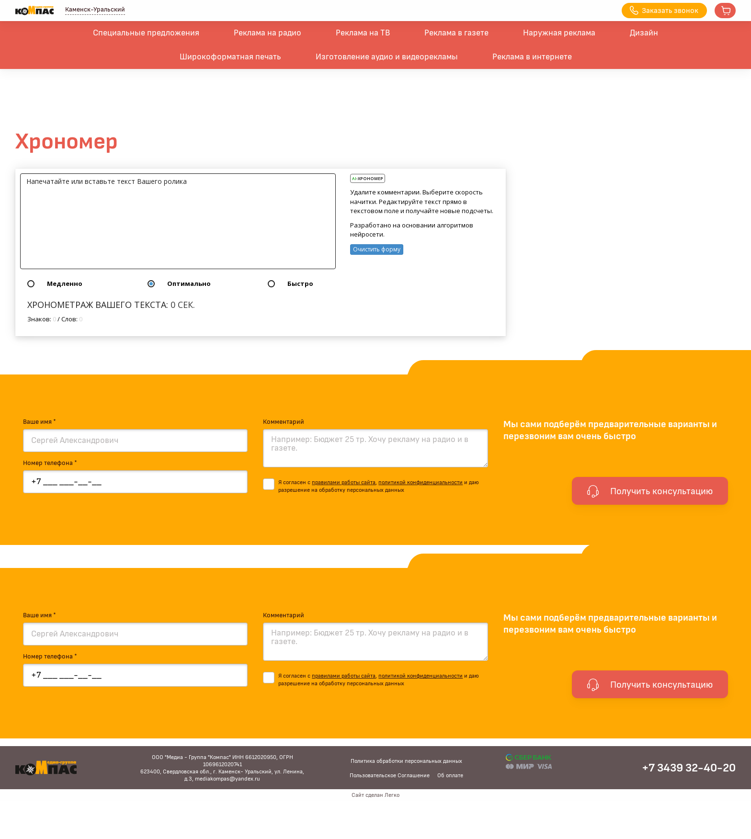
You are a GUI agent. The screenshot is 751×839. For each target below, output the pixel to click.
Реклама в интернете (532, 57)
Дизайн (644, 33)
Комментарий (283, 422)
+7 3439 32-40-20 (689, 768)
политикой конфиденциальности (420, 482)
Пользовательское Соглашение (390, 775)
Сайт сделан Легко (375, 795)
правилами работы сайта (344, 482)
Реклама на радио (267, 33)
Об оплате (450, 775)
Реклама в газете (456, 33)
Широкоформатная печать (230, 57)
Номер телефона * (50, 463)
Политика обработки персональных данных (406, 761)
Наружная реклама (559, 33)
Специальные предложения (146, 33)
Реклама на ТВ (363, 33)
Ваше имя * (39, 422)
